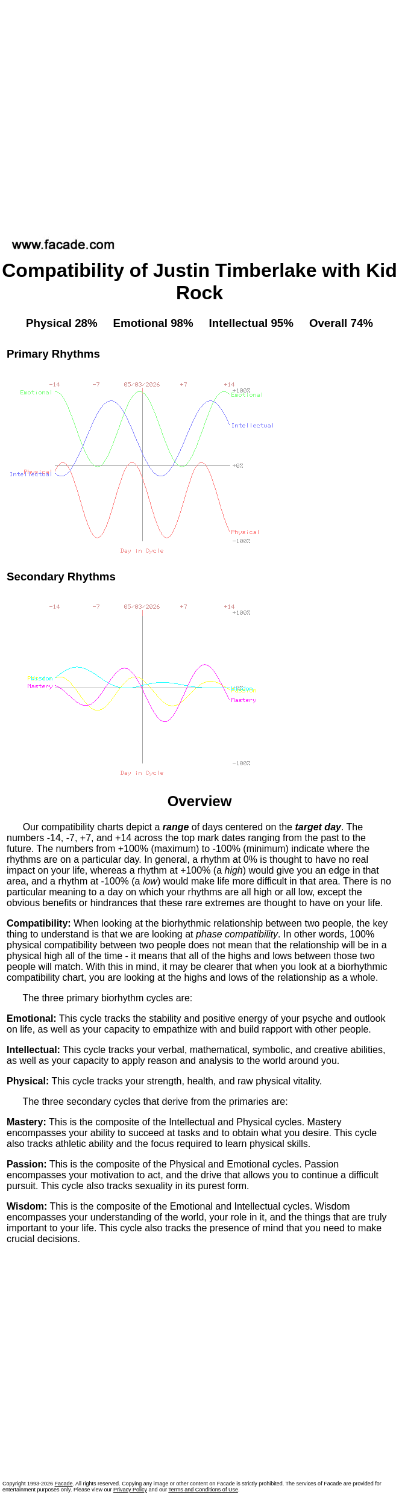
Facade (64, 1484)
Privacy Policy (130, 1490)
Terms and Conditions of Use (203, 1490)
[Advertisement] (113, 115)
